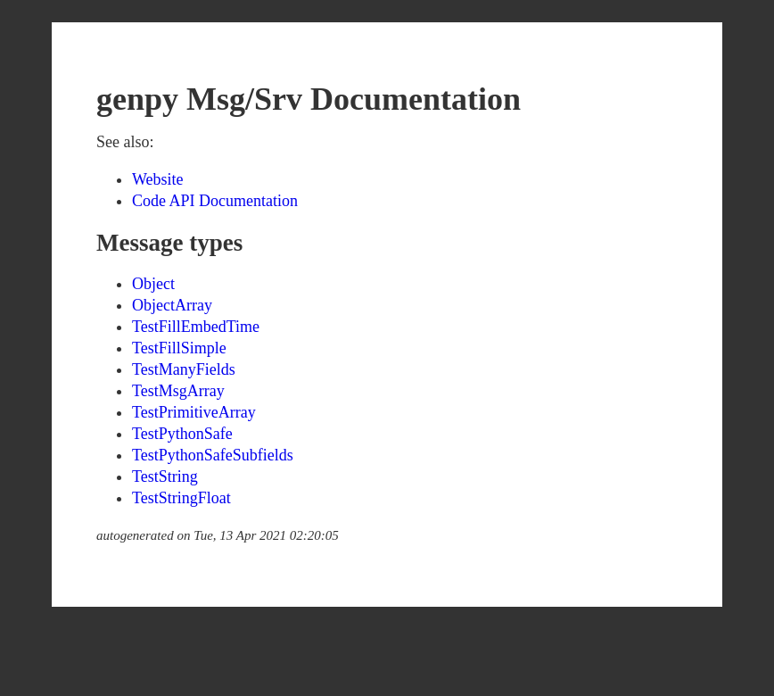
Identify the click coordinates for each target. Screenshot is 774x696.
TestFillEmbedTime (195, 327)
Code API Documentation (215, 201)
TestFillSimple (179, 348)
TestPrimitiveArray (194, 412)
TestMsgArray (178, 391)
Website (158, 179)
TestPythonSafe (182, 434)
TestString (165, 476)
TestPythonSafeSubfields (212, 455)
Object (153, 284)
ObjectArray (172, 305)
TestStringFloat (181, 498)
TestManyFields (183, 369)
